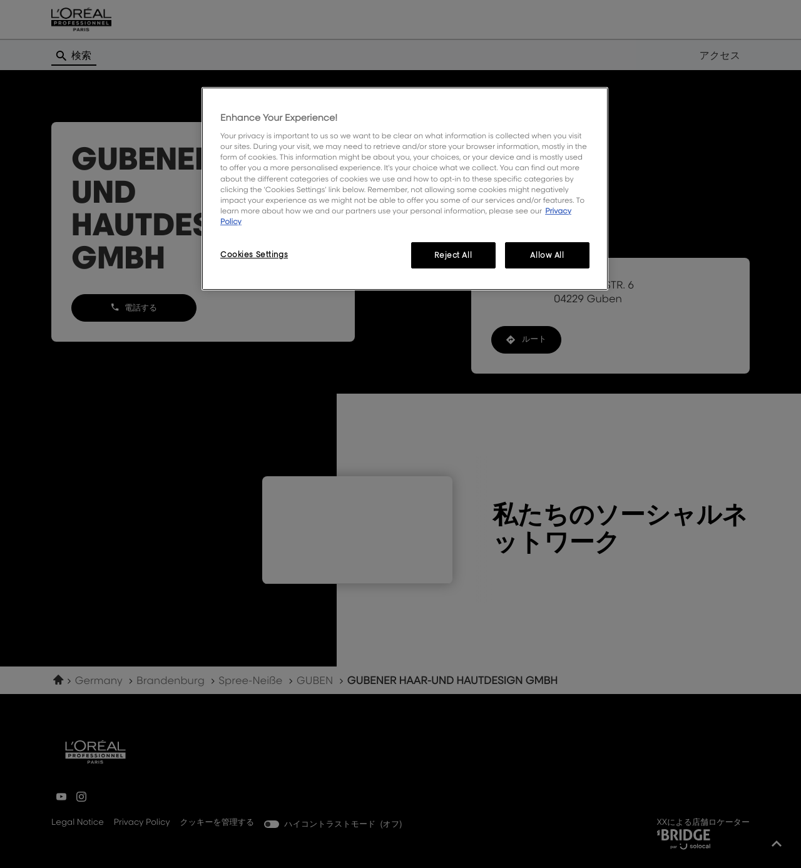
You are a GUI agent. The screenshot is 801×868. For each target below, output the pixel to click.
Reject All (453, 255)
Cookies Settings (254, 254)
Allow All (547, 255)
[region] (405, 188)
